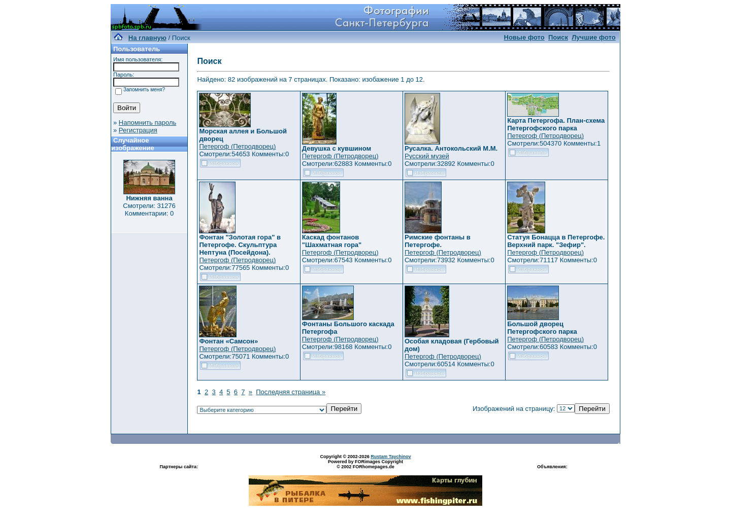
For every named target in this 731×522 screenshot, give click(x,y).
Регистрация (138, 130)
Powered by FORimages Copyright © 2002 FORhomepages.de (365, 464)
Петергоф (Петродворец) (237, 146)
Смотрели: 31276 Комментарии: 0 (149, 209)
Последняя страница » (290, 392)
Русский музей (427, 156)
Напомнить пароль (147, 122)
